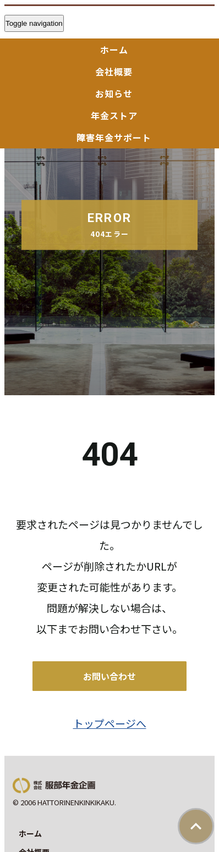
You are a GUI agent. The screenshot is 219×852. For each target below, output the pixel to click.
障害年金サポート (113, 137)
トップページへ (109, 723)
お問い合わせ (109, 676)
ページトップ (196, 826)
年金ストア (114, 115)
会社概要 (114, 71)
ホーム (114, 49)
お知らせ (114, 93)
